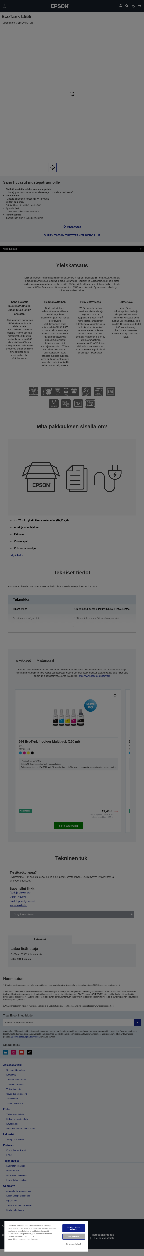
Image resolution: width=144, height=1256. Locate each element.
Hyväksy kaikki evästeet (73, 1228)
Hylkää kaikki (73, 1236)
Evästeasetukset (73, 1244)
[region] (46, 1236)
